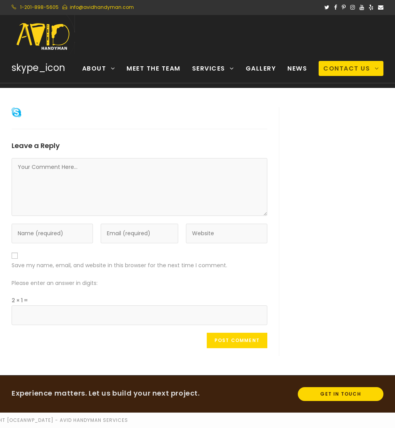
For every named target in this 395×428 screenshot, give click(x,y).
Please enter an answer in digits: (55, 283)
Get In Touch (340, 394)
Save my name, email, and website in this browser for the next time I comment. (119, 265)
